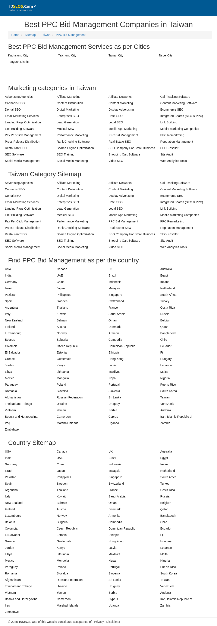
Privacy (99, 621)
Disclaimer (113, 621)
